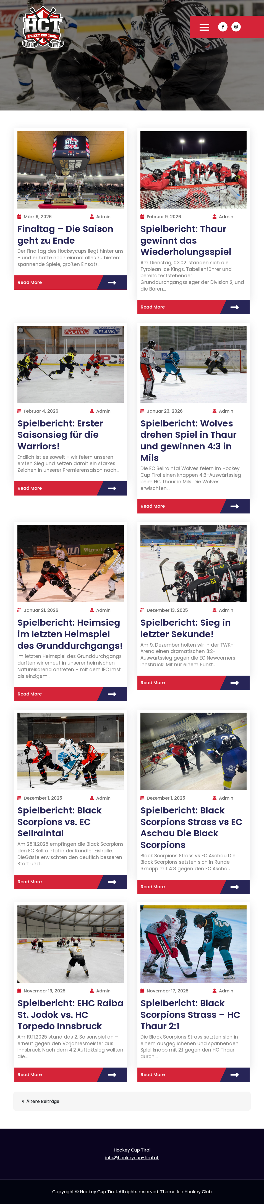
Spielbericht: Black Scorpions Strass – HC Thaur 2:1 (190, 1014)
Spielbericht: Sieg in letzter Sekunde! (185, 628)
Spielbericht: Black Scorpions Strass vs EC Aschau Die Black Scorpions (191, 827)
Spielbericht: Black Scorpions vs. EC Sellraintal (59, 821)
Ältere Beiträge (42, 1101)
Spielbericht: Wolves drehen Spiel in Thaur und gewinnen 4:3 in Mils (188, 440)
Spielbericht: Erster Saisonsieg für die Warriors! (60, 434)
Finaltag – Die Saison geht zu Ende (65, 235)
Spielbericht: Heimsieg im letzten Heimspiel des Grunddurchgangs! (70, 634)
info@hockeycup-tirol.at (132, 1158)
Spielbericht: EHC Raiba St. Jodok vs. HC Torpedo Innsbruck (70, 1014)
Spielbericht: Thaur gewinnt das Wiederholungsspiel (185, 240)
